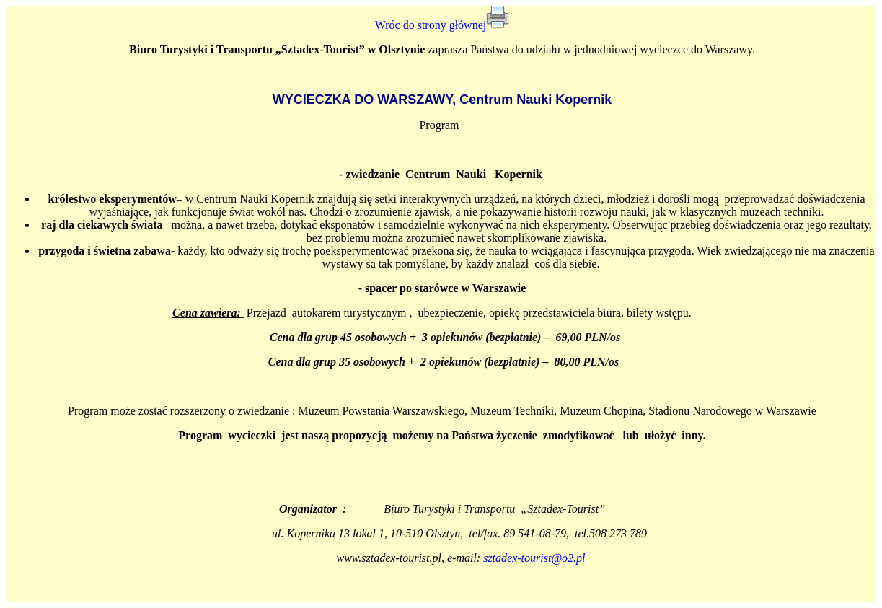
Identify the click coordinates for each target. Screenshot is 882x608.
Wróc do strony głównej (430, 25)
